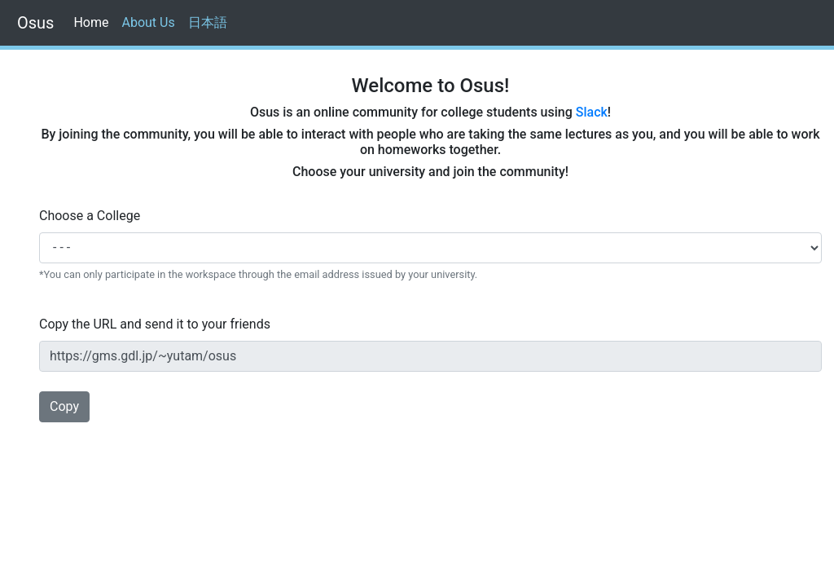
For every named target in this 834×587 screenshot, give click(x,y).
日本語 (207, 22)
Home (94, 21)
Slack (592, 112)
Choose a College (89, 215)
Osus (33, 23)
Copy (64, 406)
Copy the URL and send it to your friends (154, 324)
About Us (147, 22)
